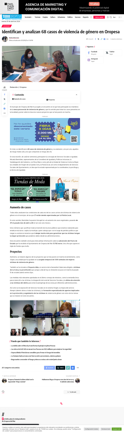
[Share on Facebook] (95, 39)
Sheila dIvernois (14, 38)
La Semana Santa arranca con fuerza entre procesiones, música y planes (36, 356)
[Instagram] (95, 60)
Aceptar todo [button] (116, 429)
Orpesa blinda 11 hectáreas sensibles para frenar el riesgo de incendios (35, 353)
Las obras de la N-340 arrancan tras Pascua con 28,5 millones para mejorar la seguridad (41, 349)
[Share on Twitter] (98, 39)
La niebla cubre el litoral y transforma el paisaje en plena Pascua (33, 346)
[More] (107, 39)
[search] (111, 17)
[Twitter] (113, 52)
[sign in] (99, 17)
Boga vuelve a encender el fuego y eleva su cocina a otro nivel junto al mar (36, 359)
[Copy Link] (101, 39)
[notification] (108, 17)
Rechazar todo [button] (106, 429)
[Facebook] (95, 52)
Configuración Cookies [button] (91, 429)
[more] (91, 17)
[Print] (104, 39)
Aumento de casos (20, 99)
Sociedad (7, 26)
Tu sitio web (71, 392)
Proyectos (51, 100)
